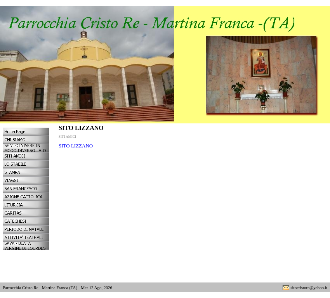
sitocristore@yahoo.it (308, 287)
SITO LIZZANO (76, 146)
